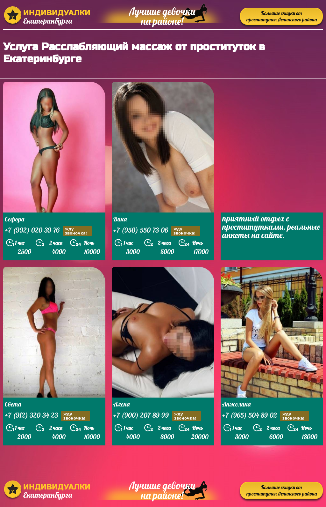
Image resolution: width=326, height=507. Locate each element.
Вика (120, 219)
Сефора (14, 219)
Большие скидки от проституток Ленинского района (281, 16)
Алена (121, 404)
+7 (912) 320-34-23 (47, 416)
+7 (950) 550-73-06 (156, 231)
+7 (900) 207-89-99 (157, 416)
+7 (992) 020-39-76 (48, 231)
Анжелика (236, 404)
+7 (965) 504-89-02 (265, 416)
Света (13, 404)
